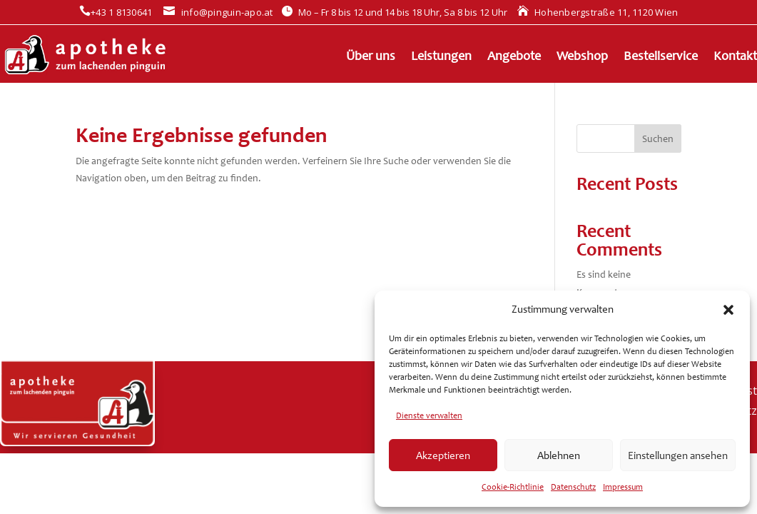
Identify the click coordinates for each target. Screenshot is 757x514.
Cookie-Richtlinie (513, 487)
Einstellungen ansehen (678, 455)
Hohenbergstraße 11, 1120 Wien (598, 12)
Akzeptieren (443, 455)
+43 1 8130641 (116, 12)
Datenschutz (573, 487)
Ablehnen (558, 455)
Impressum (623, 487)
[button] (728, 310)
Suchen (658, 139)
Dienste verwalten (429, 415)
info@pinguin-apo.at (218, 12)
